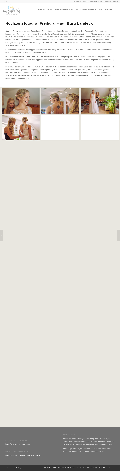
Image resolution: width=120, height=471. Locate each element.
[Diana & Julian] (118, 235)
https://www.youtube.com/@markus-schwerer (22, 455)
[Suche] (115, 9)
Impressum (108, 1)
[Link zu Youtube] (6, 1)
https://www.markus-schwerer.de (17, 444)
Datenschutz (93, 1)
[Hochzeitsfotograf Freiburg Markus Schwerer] (11, 9)
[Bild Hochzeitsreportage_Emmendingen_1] (21, 101)
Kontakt (115, 1)
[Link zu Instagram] (3, 1)
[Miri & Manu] (1, 235)
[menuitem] (93, 1)
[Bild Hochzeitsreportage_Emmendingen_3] (61, 101)
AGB (101, 1)
